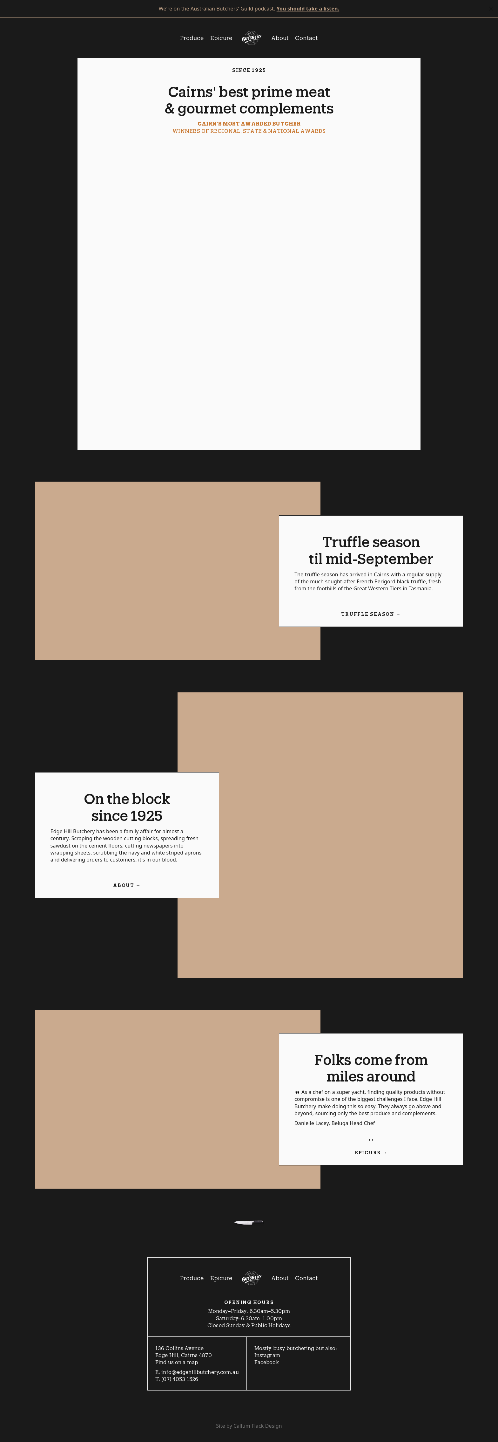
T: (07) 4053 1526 (176, 1378)
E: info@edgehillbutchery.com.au (197, 1371)
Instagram (267, 1354)
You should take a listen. (308, 8)
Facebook (266, 1361)
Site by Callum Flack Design (249, 1425)
